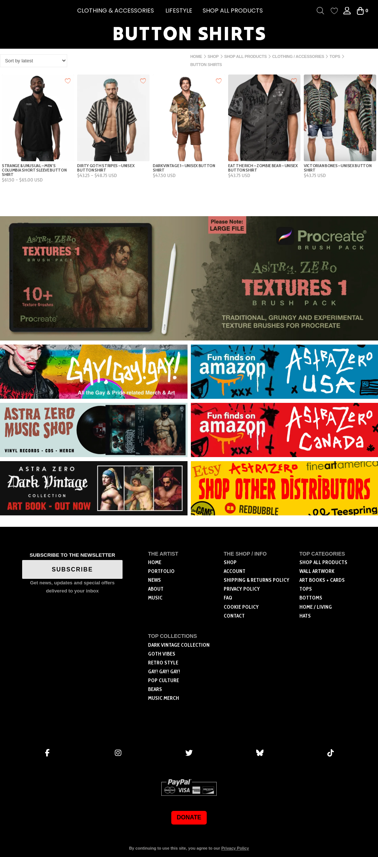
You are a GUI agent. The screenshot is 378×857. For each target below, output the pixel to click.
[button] (115, 11)
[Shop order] (33, 60)
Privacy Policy (235, 848)
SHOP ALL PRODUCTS (233, 10)
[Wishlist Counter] (334, 10)
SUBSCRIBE (72, 569)
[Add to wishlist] (68, 80)
